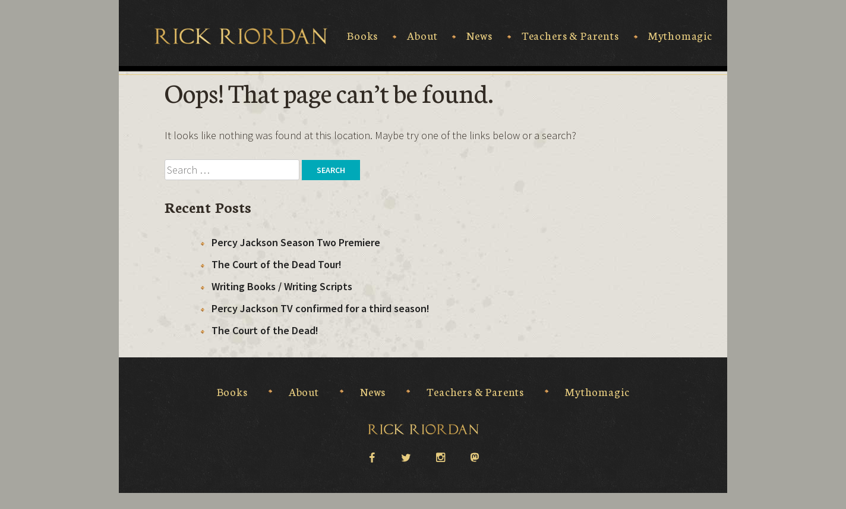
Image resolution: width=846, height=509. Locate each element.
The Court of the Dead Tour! (277, 264)
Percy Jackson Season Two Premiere (296, 242)
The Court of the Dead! (265, 330)
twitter (406, 457)
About (422, 36)
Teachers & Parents (570, 36)
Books (362, 36)
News (479, 36)
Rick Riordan (240, 36)
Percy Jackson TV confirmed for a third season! (321, 308)
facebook (371, 457)
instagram (440, 457)
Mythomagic (680, 36)
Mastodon (475, 458)
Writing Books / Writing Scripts (282, 286)
